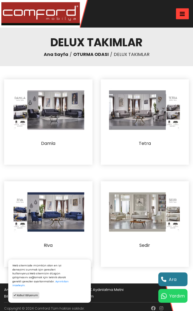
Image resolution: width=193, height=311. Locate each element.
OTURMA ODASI (91, 54)
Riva (48, 245)
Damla (48, 144)
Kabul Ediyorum (26, 295)
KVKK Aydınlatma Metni (103, 289)
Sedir (144, 245)
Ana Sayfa (56, 54)
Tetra (145, 144)
